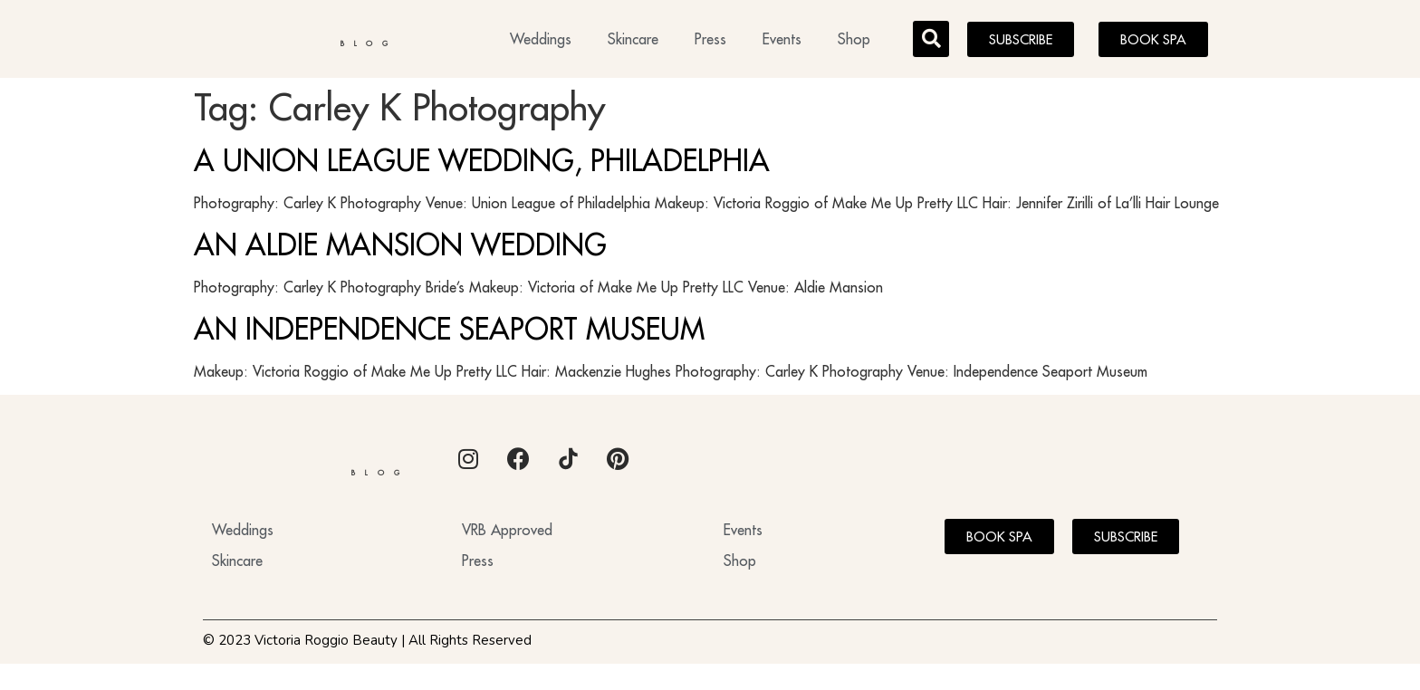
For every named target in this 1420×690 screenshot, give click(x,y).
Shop (854, 42)
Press (710, 42)
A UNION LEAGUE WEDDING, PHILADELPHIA (482, 166)
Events (782, 42)
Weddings (540, 42)
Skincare (633, 42)
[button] (931, 42)
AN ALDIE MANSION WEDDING (400, 250)
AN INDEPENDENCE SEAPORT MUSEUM (449, 333)
